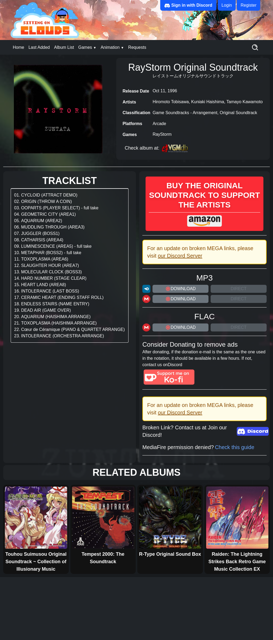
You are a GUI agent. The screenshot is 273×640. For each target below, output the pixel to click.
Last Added (39, 47)
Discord (175, 364)
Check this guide (234, 447)
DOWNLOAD (180, 288)
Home (18, 47)
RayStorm (161, 134)
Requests (137, 47)
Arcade (159, 123)
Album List (64, 47)
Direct (239, 288)
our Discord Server (180, 256)
